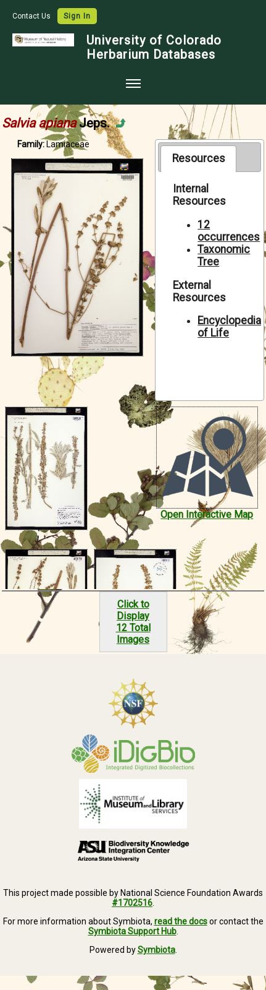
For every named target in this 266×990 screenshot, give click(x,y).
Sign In (77, 16)
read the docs (180, 921)
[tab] (198, 158)
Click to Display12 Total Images (133, 621)
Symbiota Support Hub (132, 931)
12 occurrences (228, 230)
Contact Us (32, 16)
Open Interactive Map (206, 514)
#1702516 (132, 903)
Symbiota (156, 950)
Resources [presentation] (198, 158)
